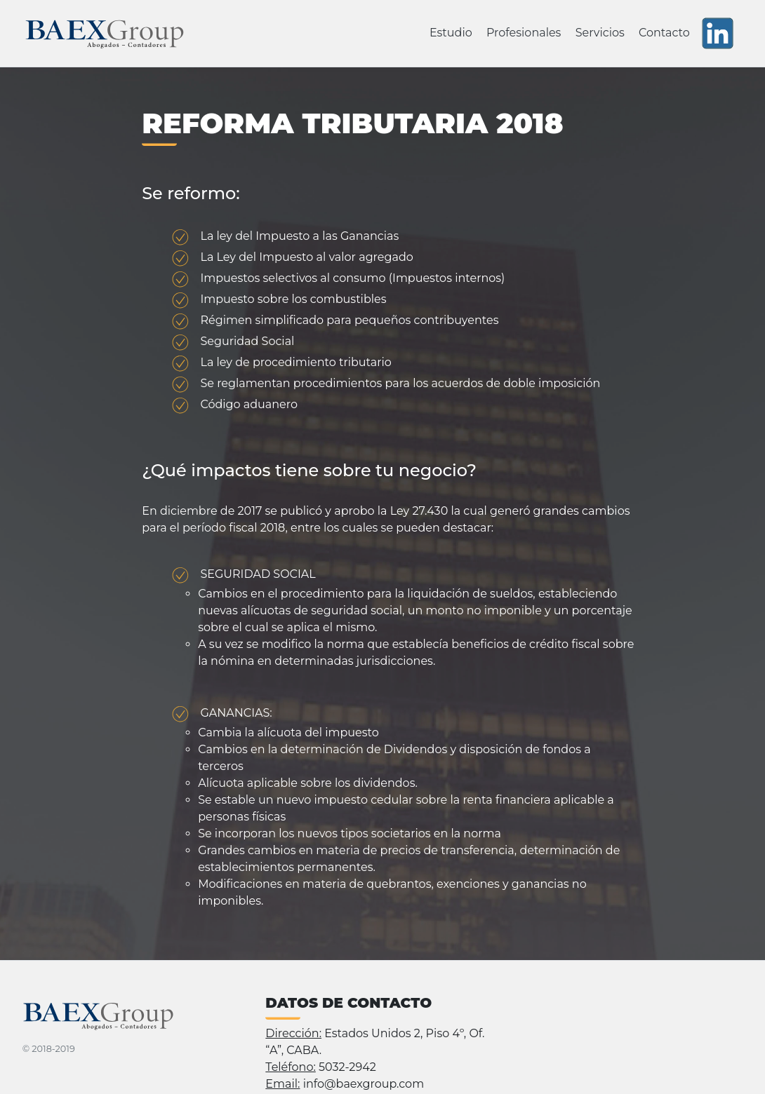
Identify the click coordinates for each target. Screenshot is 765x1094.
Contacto (664, 32)
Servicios (600, 32)
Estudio (451, 32)
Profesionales (523, 32)
